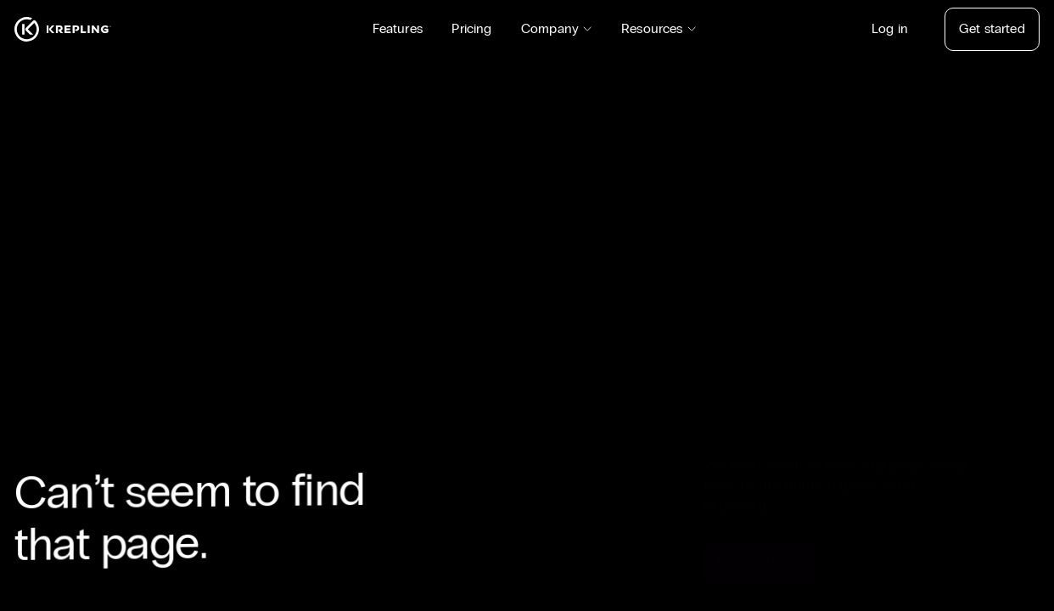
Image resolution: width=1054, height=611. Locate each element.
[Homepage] (62, 29)
